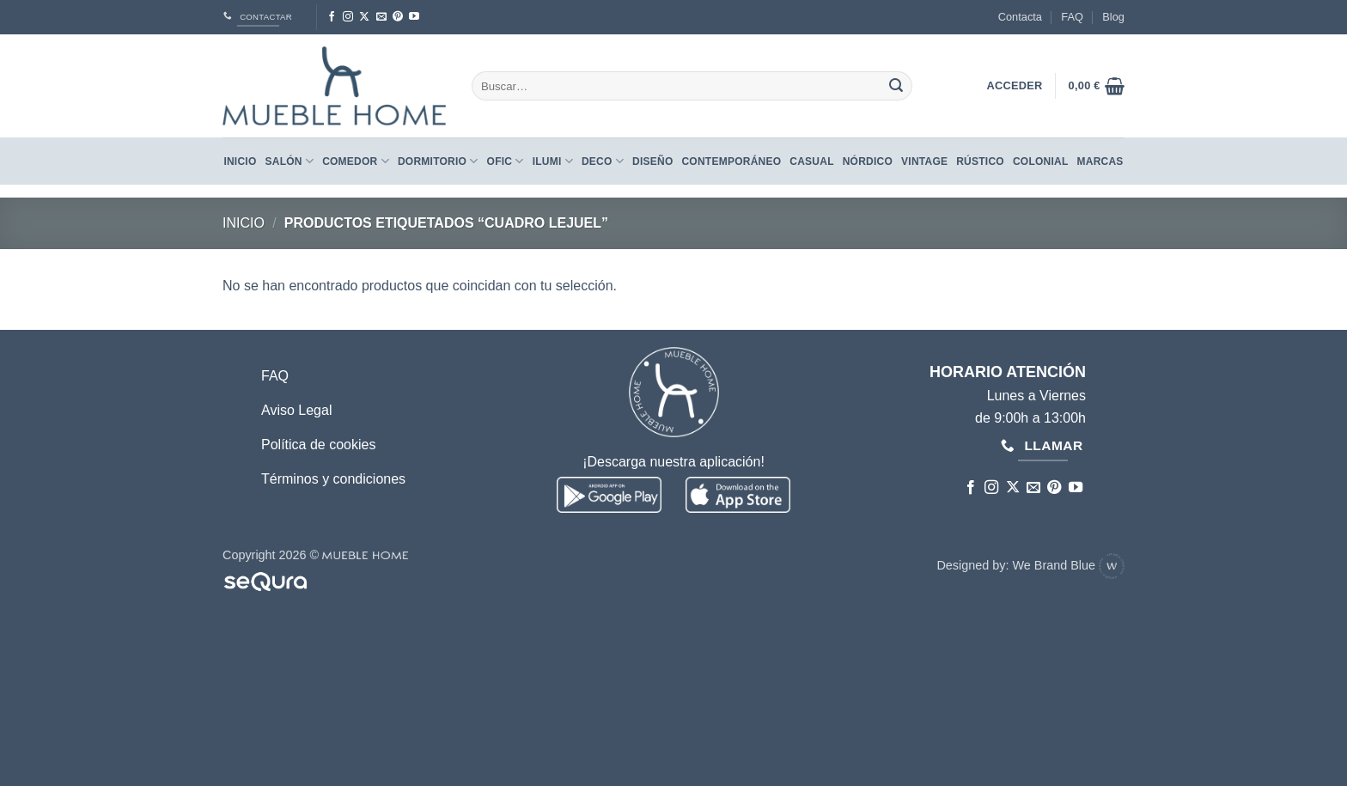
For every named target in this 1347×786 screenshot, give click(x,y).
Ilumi (553, 161)
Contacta (1020, 16)
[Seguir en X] (364, 17)
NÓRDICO (868, 161)
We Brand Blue (1068, 565)
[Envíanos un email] (381, 17)
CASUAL (811, 161)
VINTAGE (924, 161)
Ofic (505, 161)
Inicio (239, 161)
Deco (603, 161)
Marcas (1100, 161)
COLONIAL (1041, 161)
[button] (1097, 86)
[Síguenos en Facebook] (331, 17)
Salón (289, 161)
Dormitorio (438, 161)
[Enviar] (896, 86)
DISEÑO (652, 161)
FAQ (1072, 16)
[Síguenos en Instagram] (348, 17)
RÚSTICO (980, 161)
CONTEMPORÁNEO (731, 161)
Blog (1113, 16)
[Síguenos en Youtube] (414, 17)
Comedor (355, 161)
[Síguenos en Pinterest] (398, 17)
